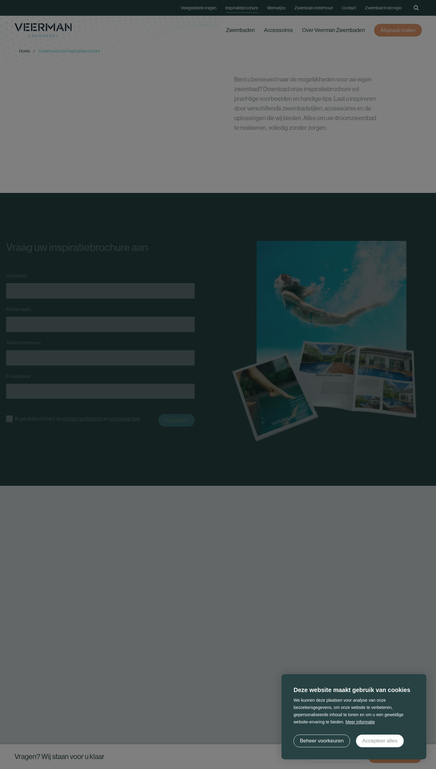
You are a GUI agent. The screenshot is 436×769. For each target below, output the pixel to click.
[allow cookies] (380, 741)
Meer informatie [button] (360, 721)
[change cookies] (322, 741)
